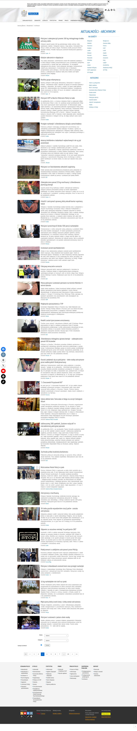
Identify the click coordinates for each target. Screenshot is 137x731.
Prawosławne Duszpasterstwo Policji (37, 707)
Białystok (88, 40)
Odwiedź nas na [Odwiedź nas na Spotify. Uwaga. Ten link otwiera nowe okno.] (31, 723)
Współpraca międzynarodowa (37, 696)
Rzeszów (88, 57)
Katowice (88, 45)
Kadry (89, 104)
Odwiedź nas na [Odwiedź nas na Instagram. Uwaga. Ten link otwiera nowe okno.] (31, 720)
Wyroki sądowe (62, 680)
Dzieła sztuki (91, 92)
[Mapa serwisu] (109, 10)
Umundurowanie (37, 693)
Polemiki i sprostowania (24, 694)
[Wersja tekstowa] (111, 10)
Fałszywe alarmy (92, 97)
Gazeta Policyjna (90, 67)
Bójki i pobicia (92, 85)
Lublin (87, 50)
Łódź (102, 50)
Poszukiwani (24, 687)
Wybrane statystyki (49, 681)
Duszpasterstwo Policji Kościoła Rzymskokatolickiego (38, 701)
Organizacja (36, 684)
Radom (103, 55)
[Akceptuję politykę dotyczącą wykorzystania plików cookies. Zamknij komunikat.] (108, 1)
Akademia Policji (105, 67)
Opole (102, 53)
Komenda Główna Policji (38, 681)
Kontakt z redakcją (57, 720)
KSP (102, 48)
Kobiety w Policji (92, 107)
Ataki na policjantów (93, 82)
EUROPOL (104, 65)
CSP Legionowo (90, 70)
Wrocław (88, 60)
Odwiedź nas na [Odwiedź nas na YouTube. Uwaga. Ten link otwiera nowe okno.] (25, 720)
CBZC (88, 65)
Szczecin (103, 57)
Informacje (49, 676)
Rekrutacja (73, 685)
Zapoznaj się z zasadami (90, 724)
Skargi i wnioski (98, 678)
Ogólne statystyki (51, 678)
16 (69, 661)
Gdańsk (88, 43)
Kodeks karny (50, 684)
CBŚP (102, 62)
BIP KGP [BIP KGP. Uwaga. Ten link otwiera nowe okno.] (43, 721)
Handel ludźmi (92, 99)
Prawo (59, 673)
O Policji (34, 673)
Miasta (42, 642)
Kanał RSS (21, 720)
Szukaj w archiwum (27, 653)
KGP (87, 62)
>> (77, 661)
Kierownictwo (36, 678)
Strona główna (24, 25)
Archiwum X (24, 682)
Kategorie (41, 647)
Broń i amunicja (92, 87)
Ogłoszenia (73, 681)
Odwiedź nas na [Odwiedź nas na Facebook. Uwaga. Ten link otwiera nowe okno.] (28, 720)
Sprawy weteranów (97, 681)
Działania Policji (25, 673)
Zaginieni (23, 689)
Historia (35, 689)
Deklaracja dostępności (74, 720)
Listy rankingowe (74, 683)
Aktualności (33, 25)
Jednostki (35, 676)
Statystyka (49, 673)
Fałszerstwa (91, 94)
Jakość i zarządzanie (93, 102)
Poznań (88, 55)
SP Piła (103, 70)
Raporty (49, 689)
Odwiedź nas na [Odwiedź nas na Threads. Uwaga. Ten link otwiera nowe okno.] (21, 723)
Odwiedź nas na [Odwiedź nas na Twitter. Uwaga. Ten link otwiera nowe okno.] (25, 723)
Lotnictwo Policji (25, 691)
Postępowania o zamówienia (86, 679)
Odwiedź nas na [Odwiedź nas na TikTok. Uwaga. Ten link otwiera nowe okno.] (28, 723)
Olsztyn (88, 53)
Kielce (102, 45)
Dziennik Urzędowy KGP (62, 677)
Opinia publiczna (51, 691)
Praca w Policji (74, 673)
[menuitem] (27, 20)
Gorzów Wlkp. (105, 43)
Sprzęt (35, 691)
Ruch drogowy (25, 684)
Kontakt (95, 673)
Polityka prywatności (90, 726)
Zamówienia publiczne (85, 674)
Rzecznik (96, 676)
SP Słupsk (89, 72)
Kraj (102, 60)
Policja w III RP (37, 687)
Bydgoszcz (104, 40)
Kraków (88, 48)
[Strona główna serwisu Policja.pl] (106, 10)
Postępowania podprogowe (86, 683)
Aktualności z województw (24, 679)
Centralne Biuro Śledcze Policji (96, 90)
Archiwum (40, 25)
